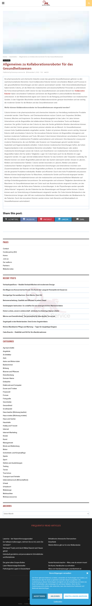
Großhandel (7, 409)
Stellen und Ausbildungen (12, 463)
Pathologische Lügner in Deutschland (16, 569)
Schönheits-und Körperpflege (14, 453)
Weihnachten (8, 493)
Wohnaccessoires (10, 497)
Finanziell (6, 392)
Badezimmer (8, 365)
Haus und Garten (9, 419)
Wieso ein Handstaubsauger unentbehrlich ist (64, 569)
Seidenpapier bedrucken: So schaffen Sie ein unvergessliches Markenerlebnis (33, 306)
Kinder (5, 436)
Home (5, 255)
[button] (87, 573)
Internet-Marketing (10, 432)
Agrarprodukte (8, 348)
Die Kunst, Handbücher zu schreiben (61, 566)
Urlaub (5, 483)
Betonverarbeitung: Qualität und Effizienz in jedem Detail (24, 300)
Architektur (7, 355)
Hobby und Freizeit (10, 426)
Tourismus (7, 473)
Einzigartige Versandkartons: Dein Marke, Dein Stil (22, 295)
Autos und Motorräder (11, 361)
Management (8, 443)
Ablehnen (55, 596)
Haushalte (7, 422)
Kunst (5, 439)
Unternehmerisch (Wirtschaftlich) (15, 480)
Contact (6, 249)
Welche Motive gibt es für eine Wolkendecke (64, 545)
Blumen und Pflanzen (11, 372)
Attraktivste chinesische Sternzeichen (62, 539)
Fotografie (7, 399)
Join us (6, 259)
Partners (6, 266)
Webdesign (7, 490)
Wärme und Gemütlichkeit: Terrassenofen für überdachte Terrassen (29, 316)
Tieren (5, 470)
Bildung (6, 368)
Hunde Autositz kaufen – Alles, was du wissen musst (67, 562)
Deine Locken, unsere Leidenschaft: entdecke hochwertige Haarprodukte (31, 311)
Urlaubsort (7, 487)
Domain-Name (8, 378)
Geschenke (6, 60)
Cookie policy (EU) (10, 252)
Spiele (5, 456)
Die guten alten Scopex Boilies (14, 562)
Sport (5, 460)
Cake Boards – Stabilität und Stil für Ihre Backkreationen (24, 332)
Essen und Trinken (10, 388)
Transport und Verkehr (11, 476)
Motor (5, 449)
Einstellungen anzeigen (76, 596)
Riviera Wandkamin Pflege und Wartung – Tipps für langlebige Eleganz (30, 327)
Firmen (5, 395)
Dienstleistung (8, 375)
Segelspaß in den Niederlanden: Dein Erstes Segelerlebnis (25, 322)
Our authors (7, 262)
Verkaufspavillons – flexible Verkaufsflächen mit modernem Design (29, 285)
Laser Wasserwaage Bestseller (14, 566)
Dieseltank (52, 542)
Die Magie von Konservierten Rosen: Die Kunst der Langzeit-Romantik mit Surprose (35, 290)
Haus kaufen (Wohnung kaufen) (14, 412)
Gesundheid (7, 405)
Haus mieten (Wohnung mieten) (15, 415)
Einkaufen (6, 382)
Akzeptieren (39, 596)
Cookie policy (58, 601)
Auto (4, 358)
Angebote (6, 351)
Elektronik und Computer (12, 385)
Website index (8, 269)
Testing (5, 466)
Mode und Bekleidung (11, 446)
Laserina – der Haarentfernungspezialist (18, 539)
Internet (6, 429)
